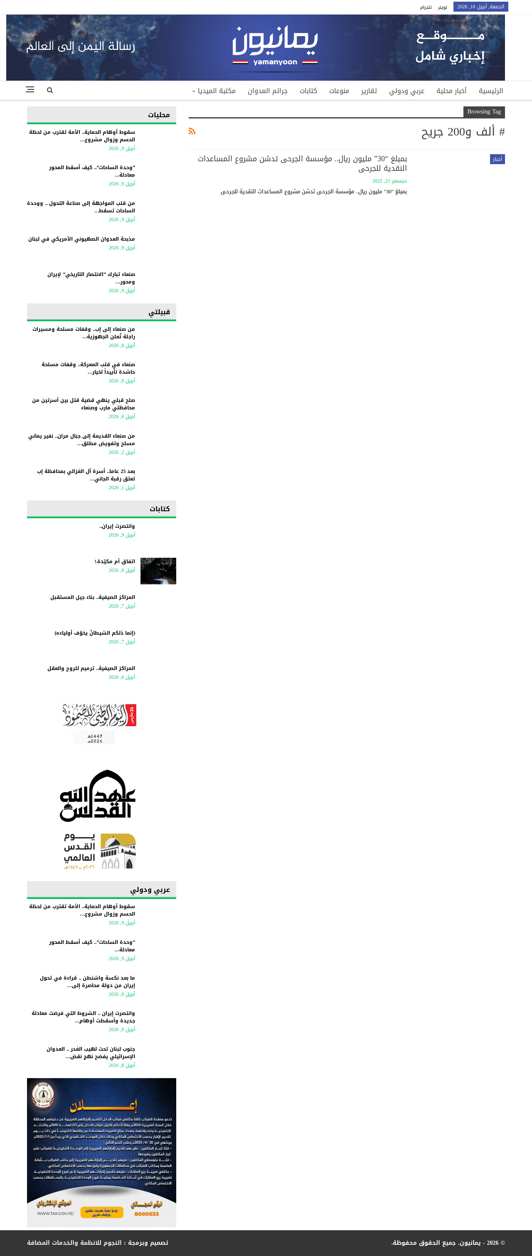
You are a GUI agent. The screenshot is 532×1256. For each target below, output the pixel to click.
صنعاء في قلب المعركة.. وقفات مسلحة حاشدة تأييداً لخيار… (88, 368)
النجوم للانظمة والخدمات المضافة (74, 1243)
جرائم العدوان (268, 90)
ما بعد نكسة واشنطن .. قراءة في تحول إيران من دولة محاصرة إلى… (87, 981)
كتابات (308, 90)
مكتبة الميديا (217, 90)
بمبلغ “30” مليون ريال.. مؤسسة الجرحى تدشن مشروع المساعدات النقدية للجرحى (302, 163)
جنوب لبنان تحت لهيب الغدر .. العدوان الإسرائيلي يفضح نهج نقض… (91, 1052)
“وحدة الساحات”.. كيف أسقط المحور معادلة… (92, 171)
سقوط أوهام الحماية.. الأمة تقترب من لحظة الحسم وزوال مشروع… (82, 136)
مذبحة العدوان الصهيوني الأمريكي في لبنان (81, 239)
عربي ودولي (406, 90)
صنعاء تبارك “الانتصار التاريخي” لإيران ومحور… (91, 278)
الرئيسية (491, 90)
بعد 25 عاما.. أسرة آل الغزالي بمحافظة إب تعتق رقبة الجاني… (86, 475)
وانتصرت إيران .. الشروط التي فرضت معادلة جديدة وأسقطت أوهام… (83, 1017)
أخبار (497, 159)
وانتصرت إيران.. (117, 526)
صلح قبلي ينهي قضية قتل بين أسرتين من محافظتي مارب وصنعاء (83, 404)
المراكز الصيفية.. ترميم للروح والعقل (91, 668)
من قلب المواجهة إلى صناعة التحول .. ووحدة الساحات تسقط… (81, 207)
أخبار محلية (451, 90)
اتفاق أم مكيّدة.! (114, 561)
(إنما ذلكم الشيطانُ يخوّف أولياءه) (94, 633)
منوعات (339, 90)
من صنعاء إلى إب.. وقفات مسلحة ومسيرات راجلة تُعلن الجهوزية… (83, 333)
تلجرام (426, 7)
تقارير (369, 90)
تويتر (442, 7)
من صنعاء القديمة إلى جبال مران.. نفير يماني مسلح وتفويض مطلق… (81, 439)
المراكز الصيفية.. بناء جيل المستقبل (92, 597)
